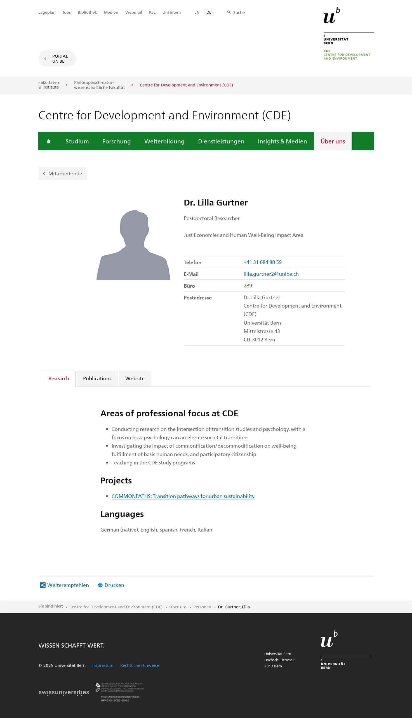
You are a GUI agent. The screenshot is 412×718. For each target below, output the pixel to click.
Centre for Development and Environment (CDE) (116, 607)
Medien (111, 12)
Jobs (67, 12)
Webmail (133, 12)
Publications (97, 378)
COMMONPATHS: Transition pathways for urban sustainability (183, 495)
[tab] (59, 378)
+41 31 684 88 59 (263, 261)
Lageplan (47, 12)
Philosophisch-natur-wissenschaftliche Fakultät (99, 85)
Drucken (114, 584)
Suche (239, 12)
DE (208, 12)
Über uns (333, 141)
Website (135, 378)
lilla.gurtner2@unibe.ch (271, 273)
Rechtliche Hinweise (139, 665)
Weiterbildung (164, 141)
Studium (77, 141)
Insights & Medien (282, 141)
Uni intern (172, 12)
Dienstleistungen (221, 141)
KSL (152, 12)
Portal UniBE (60, 58)
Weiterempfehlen (68, 584)
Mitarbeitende (65, 173)
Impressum (103, 665)
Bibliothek (87, 12)
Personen (202, 607)
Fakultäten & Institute (48, 85)
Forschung (116, 141)
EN (196, 12)
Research (58, 378)
